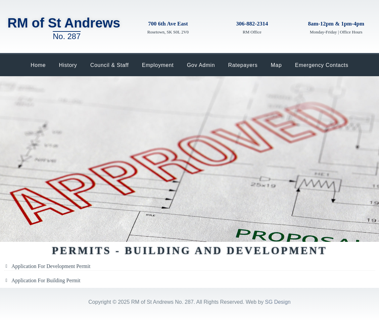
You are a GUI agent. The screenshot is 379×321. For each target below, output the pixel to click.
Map (276, 65)
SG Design (278, 302)
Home (38, 65)
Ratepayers (243, 65)
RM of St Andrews (64, 23)
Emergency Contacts (321, 65)
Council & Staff (109, 65)
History (68, 65)
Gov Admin (201, 65)
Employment (158, 65)
